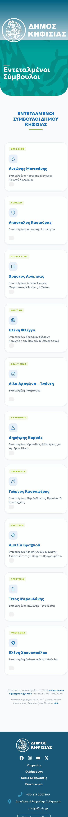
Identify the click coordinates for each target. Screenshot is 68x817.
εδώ (56, 703)
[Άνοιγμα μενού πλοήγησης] (6, 67)
